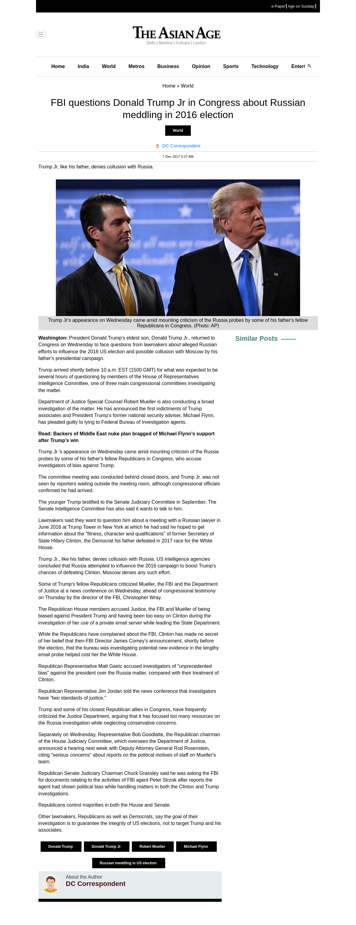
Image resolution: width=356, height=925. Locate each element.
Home (58, 66)
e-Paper (278, 6)
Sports (231, 66)
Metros (136, 66)
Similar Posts (256, 338)
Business (168, 66)
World (109, 66)
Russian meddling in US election (129, 863)
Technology (265, 66)
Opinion (201, 66)
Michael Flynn (196, 846)
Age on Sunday (301, 6)
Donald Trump (61, 846)
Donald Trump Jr (107, 846)
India (83, 66)
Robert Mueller (153, 846)
